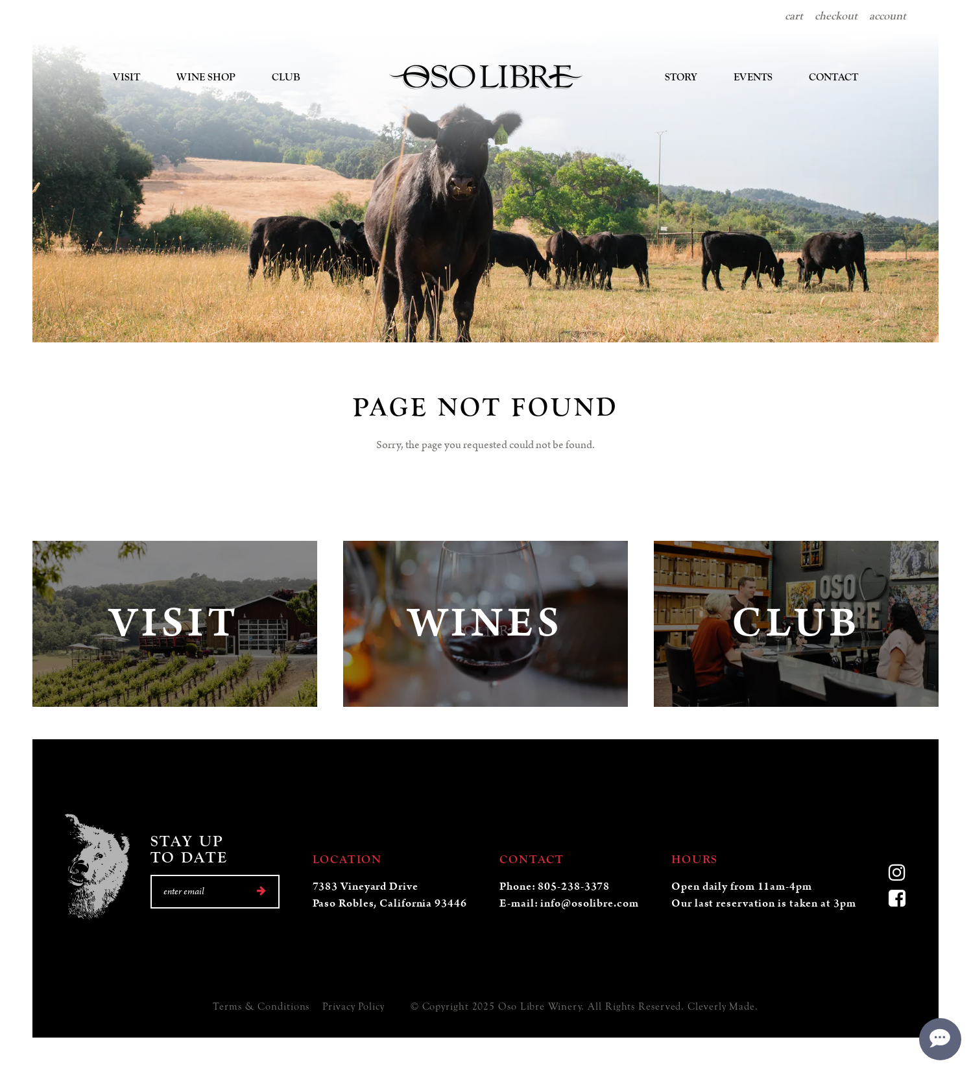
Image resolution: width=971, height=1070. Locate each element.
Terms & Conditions (261, 1006)
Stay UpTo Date (189, 849)
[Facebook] (897, 900)
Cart (794, 16)
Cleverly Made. (723, 1006)
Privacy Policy (353, 1006)
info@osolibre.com (589, 903)
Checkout (836, 16)
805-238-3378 (574, 886)
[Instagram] (897, 874)
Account (887, 16)
